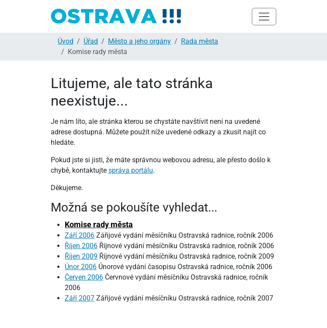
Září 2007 (79, 298)
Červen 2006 (84, 277)
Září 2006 (79, 235)
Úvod (65, 41)
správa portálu (130, 170)
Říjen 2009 (81, 256)
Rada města (199, 41)
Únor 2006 (81, 267)
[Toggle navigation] (264, 16)
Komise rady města (99, 224)
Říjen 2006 (81, 246)
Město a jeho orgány (139, 41)
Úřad (90, 41)
